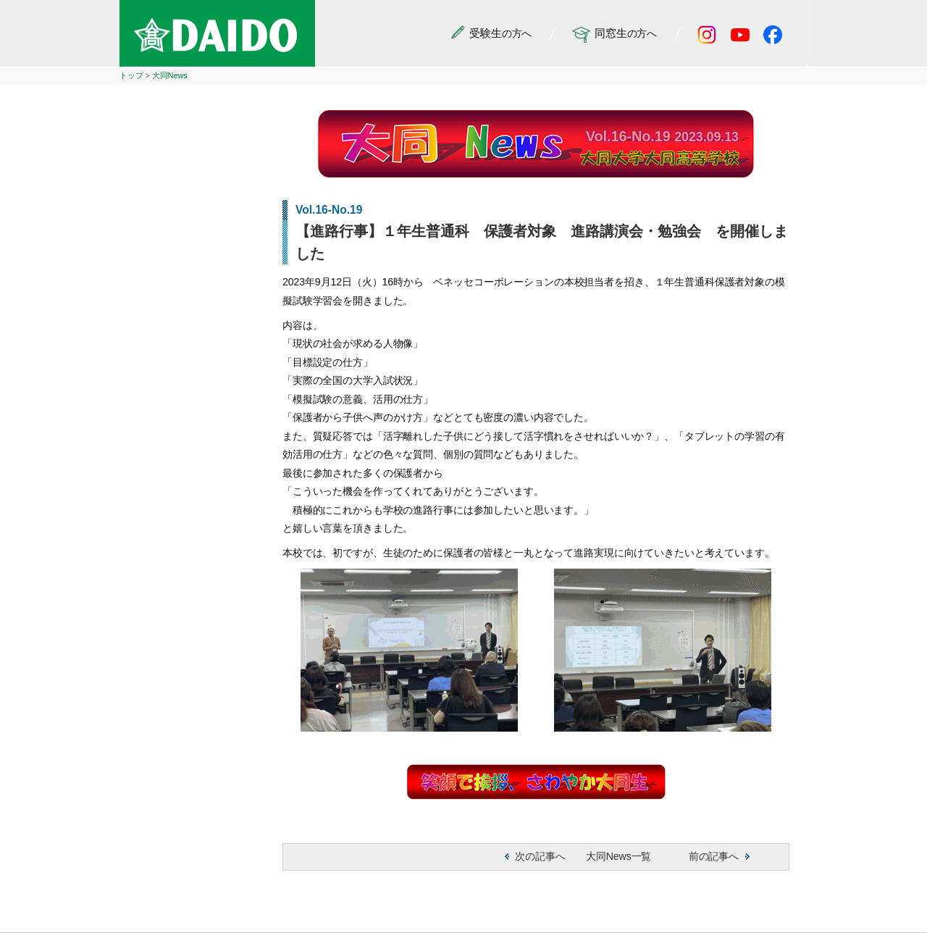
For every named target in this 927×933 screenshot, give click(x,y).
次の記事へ (540, 856)
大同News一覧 (618, 856)
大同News (170, 75)
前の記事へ (714, 856)
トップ (131, 75)
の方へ (491, 34)
